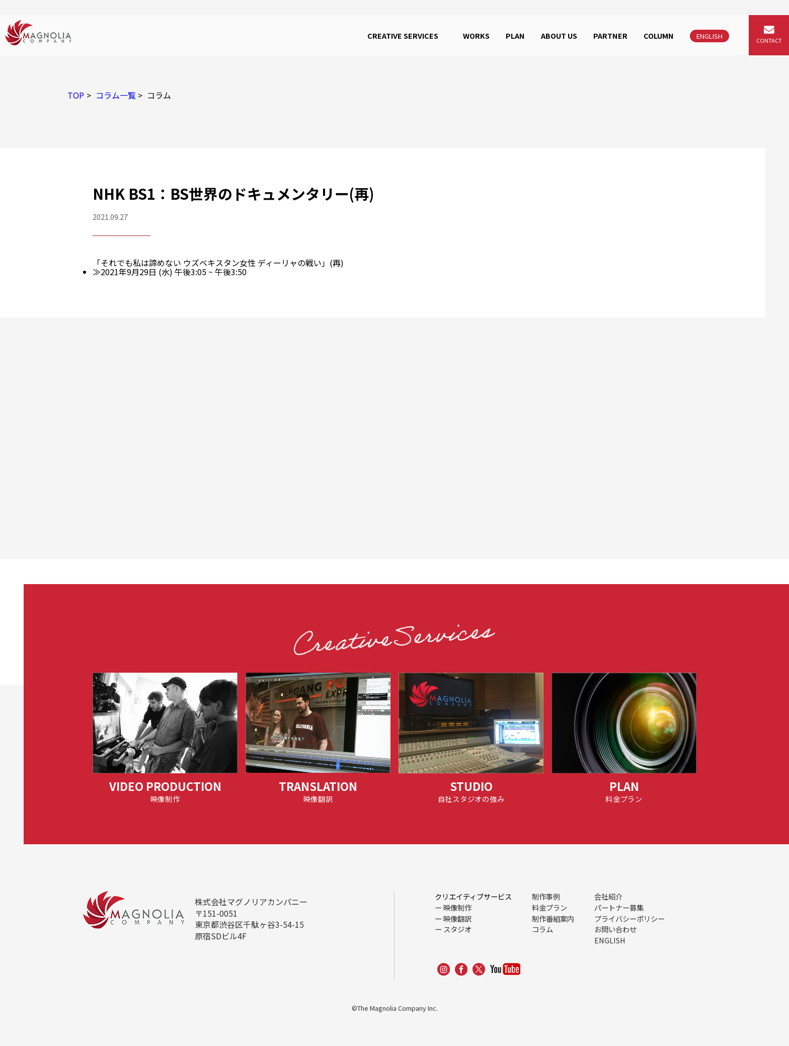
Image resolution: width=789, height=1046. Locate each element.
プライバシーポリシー (629, 918)
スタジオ (457, 929)
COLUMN (659, 35)
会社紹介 (608, 896)
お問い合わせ (615, 929)
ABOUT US (559, 35)
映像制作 (457, 907)
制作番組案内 (553, 918)
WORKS (476, 35)
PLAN (515, 35)
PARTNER (610, 35)
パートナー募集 (619, 907)
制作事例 (546, 896)
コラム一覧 (116, 95)
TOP (75, 95)
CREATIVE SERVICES (402, 35)
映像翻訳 (457, 918)
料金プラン (549, 907)
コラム (542, 929)
